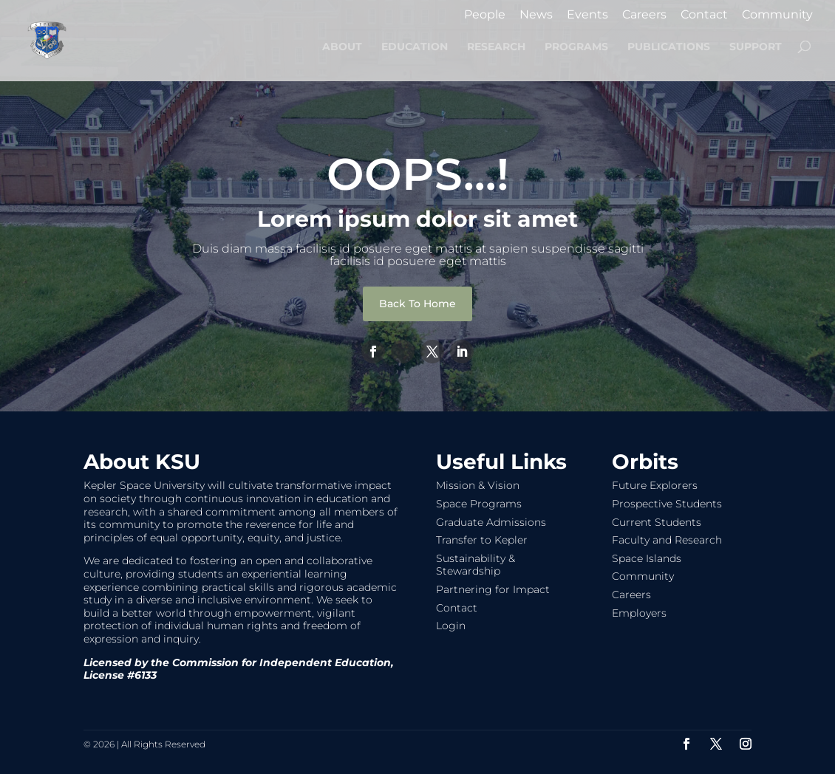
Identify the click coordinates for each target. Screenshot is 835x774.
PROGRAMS (576, 47)
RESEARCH (496, 47)
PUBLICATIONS (668, 47)
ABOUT (342, 47)
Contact (704, 15)
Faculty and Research (667, 540)
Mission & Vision (477, 485)
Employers (639, 613)
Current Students (656, 522)
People (484, 15)
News (536, 15)
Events (587, 15)
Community (777, 15)
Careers (644, 15)
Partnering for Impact (493, 589)
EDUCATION (414, 47)
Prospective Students (667, 503)
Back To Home (417, 303)
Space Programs (479, 503)
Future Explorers (655, 485)
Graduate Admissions (491, 522)
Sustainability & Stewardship (475, 565)
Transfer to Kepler (482, 540)
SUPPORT (755, 47)
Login (451, 625)
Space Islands (646, 558)
